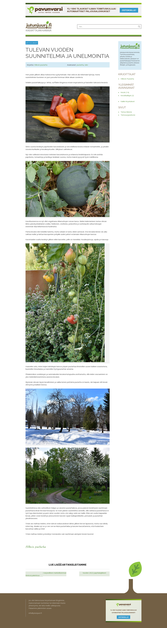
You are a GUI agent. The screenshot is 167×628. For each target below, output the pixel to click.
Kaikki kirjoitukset (128, 101)
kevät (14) (125, 92)
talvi (86, 65)
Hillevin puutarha (40, 65)
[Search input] (108, 27)
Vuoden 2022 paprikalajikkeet (94, 573)
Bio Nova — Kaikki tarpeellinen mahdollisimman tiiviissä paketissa (46, 574)
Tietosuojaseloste (128, 115)
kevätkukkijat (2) (127, 95)
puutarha (80, 65)
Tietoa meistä (126, 112)
